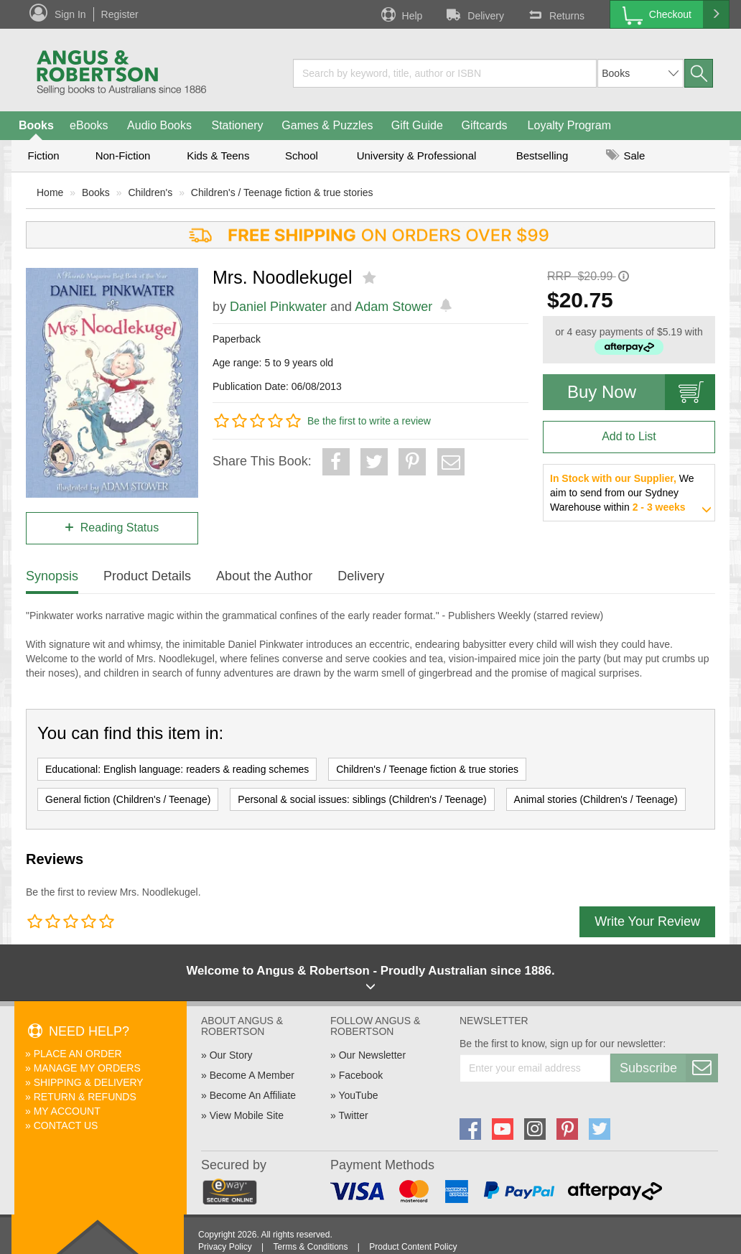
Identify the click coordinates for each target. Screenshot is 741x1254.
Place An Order (78, 1053)
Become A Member (252, 1075)
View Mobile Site (247, 1115)
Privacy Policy (225, 1247)
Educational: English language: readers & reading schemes (177, 769)
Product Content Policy (413, 1247)
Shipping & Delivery (89, 1082)
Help (400, 14)
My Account (67, 1111)
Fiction (43, 155)
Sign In (70, 14)
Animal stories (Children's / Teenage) (596, 799)
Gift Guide (417, 125)
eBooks (89, 125)
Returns (555, 14)
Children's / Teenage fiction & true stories (282, 192)
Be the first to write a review (369, 421)
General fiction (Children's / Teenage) (127, 799)
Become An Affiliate (253, 1095)
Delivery (474, 14)
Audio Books (159, 125)
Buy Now (641, 392)
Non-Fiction (123, 155)
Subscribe (668, 1068)
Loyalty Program (570, 125)
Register (120, 14)
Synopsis (52, 576)
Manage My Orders (87, 1068)
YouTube (358, 1095)
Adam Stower (393, 306)
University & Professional (417, 155)
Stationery (237, 125)
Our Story (231, 1055)
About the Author (264, 576)
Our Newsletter (372, 1055)
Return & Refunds (85, 1096)
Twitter (353, 1115)
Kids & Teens (218, 155)
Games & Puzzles (327, 125)
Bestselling (542, 155)
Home (50, 192)
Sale (625, 155)
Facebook (361, 1075)
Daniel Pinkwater (278, 306)
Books (36, 125)
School (301, 155)
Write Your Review (647, 921)
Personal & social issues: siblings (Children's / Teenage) (362, 799)
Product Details (147, 576)
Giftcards (485, 125)
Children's (150, 192)
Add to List (629, 436)
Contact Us (66, 1125)
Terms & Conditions (310, 1247)
